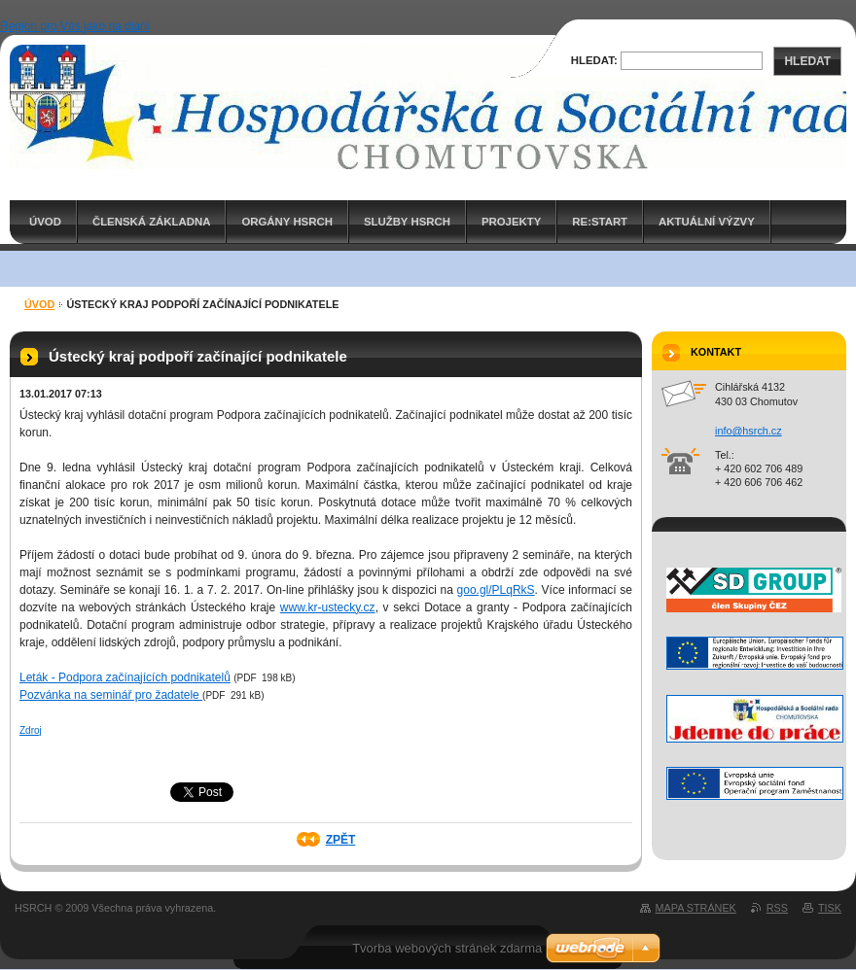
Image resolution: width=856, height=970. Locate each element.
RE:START (599, 221)
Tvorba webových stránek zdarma (447, 948)
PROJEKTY (511, 221)
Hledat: (594, 60)
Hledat (807, 61)
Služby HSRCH (407, 221)
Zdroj (30, 730)
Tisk (829, 908)
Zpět (341, 840)
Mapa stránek (696, 908)
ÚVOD (45, 221)
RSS (777, 908)
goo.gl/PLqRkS (496, 590)
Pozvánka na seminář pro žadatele (110, 695)
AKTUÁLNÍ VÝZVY (707, 221)
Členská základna (151, 221)
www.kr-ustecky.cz (327, 607)
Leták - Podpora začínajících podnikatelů (125, 677)
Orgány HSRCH (286, 221)
